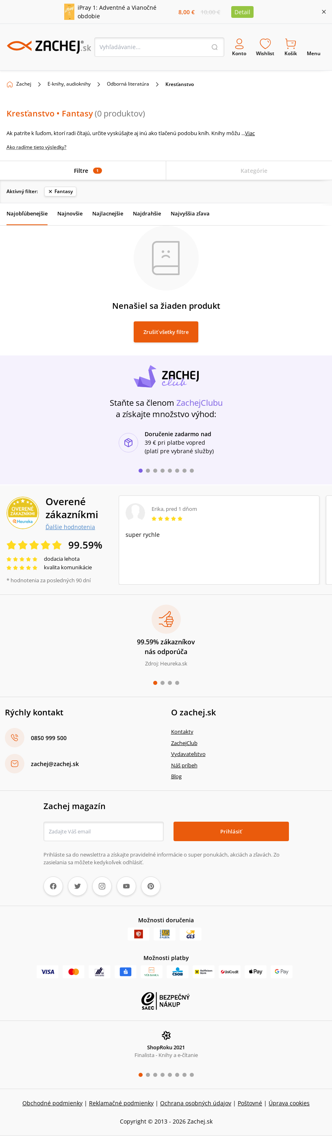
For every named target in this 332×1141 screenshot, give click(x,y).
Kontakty (182, 729)
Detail (242, 12)
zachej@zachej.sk (55, 761)
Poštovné (250, 1100)
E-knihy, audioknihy (69, 81)
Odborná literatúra (128, 81)
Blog (176, 774)
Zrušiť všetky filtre (166, 329)
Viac (250, 130)
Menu (314, 46)
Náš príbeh (184, 762)
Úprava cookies (289, 1100)
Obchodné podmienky (52, 1100)
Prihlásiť (231, 829)
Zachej (23, 81)
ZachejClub (184, 740)
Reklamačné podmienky (121, 1100)
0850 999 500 (49, 735)
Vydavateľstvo (188, 752)
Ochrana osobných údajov (195, 1100)
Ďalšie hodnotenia (70, 524)
